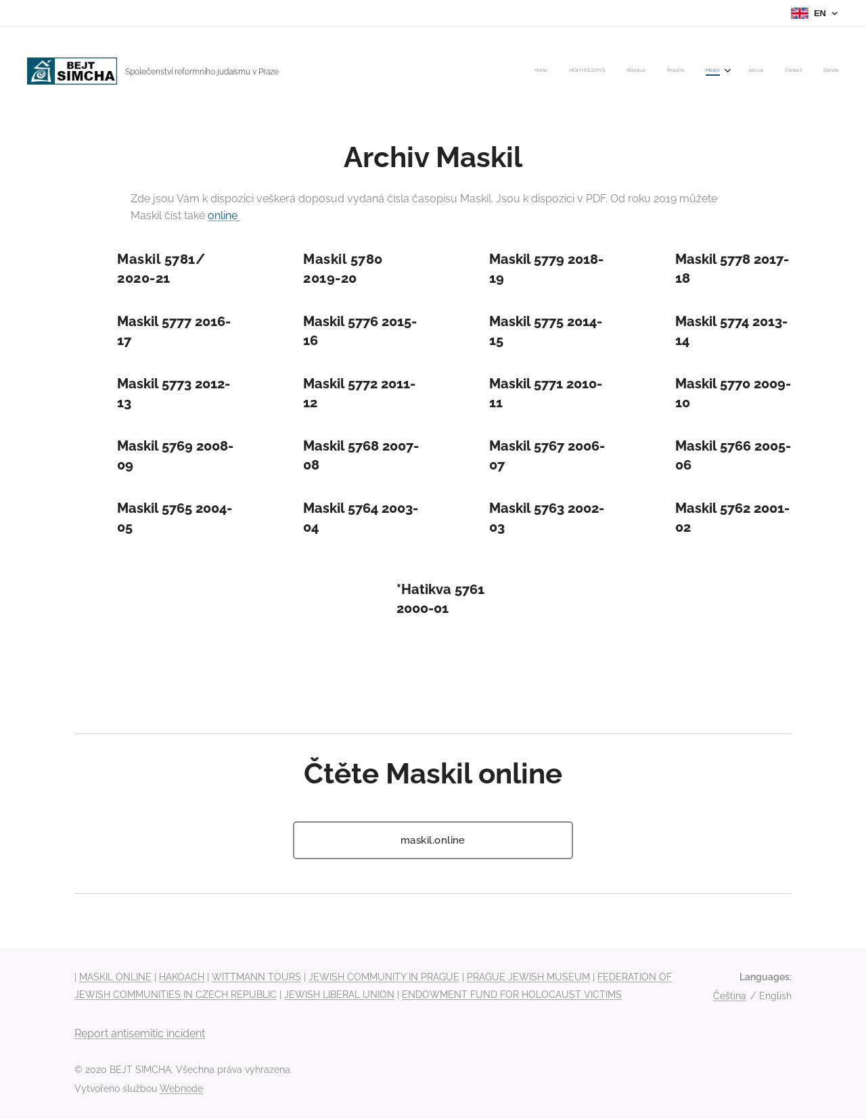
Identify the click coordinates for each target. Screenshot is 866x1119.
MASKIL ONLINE (115, 977)
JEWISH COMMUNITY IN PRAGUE (384, 977)
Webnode (181, 1088)
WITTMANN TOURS (256, 977)
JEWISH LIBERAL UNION (339, 994)
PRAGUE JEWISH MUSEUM (528, 977)
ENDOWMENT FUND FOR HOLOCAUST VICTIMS (512, 994)
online (224, 215)
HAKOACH (181, 977)
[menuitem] (684, 71)
